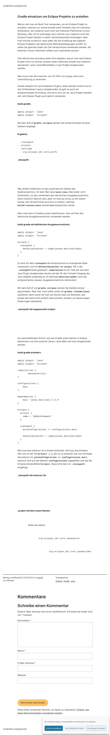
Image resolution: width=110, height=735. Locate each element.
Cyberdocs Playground (15, 5)
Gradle (68, 76)
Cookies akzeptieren (54, 728)
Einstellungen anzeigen (96, 728)
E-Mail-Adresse (27, 663)
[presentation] (35, 691)
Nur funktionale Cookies (74, 728)
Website (22, 675)
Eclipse (59, 581)
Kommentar (24, 620)
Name (21, 650)
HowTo (40, 577)
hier (72, 450)
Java (73, 581)
